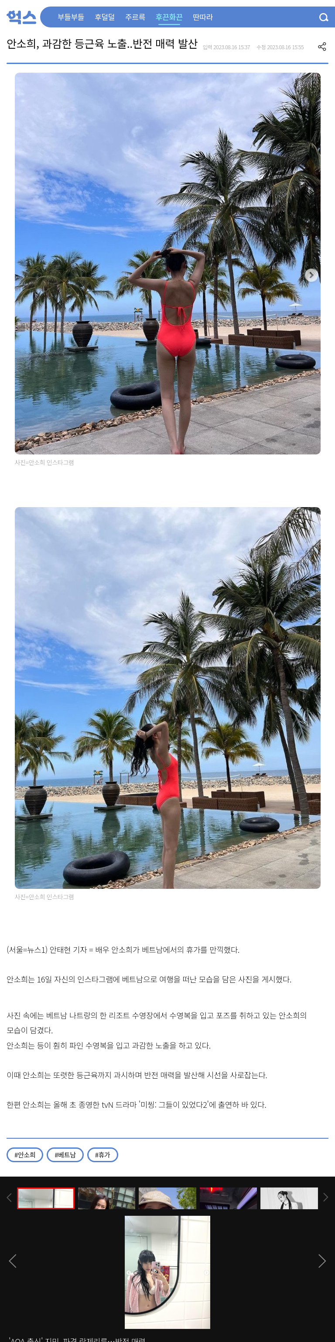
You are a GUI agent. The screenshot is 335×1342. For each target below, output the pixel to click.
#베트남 (65, 1154)
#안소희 (24, 1154)
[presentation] (9, 1197)
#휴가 (102, 1154)
